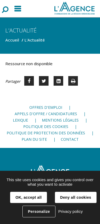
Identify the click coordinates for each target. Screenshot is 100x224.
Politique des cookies (45, 126)
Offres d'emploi (45, 107)
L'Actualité (35, 40)
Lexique (20, 120)
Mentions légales (60, 120)
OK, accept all (28, 197)
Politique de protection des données (46, 132)
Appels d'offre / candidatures (46, 113)
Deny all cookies (75, 197)
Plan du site (34, 139)
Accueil (12, 40)
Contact (70, 139)
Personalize (39, 211)
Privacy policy (70, 211)
